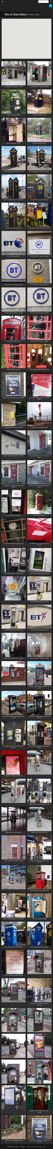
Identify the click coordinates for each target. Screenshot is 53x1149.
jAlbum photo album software (34, 1146)
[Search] (43, 1)
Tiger (44, 1146)
